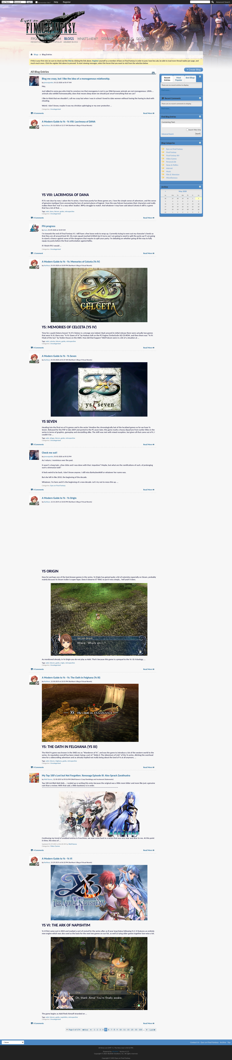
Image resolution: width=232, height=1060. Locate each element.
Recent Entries (38, 42)
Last (152, 1030)
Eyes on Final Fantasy (58, 486)
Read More (147, 113)
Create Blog (194, 69)
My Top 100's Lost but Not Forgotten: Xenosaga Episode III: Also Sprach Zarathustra (86, 775)
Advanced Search (223, 2)
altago (52, 438)
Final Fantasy (171, 152)
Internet (169, 168)
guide (62, 211)
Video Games (55, 846)
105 (140, 1029)
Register (67, 2)
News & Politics (172, 165)
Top (229, 1042)
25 (132, 1029)
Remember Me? (43, 3)
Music (168, 171)
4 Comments (39, 850)
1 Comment (38, 253)
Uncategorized (55, 109)
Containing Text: (181, 124)
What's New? (87, 38)
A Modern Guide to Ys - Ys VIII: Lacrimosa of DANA (68, 121)
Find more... (166, 90)
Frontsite (38, 38)
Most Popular (55, 42)
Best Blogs (190, 77)
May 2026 (183, 191)
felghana (59, 761)
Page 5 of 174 (74, 1029)
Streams (108, 38)
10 (120, 1029)
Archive (223, 1042)
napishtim (64, 1017)
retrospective (69, 211)
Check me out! (49, 452)
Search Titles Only (193, 130)
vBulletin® (115, 1051)
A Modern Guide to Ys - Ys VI (57, 858)
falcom (56, 211)
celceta (52, 341)
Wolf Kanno (72, 844)
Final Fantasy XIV (172, 155)
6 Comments (39, 113)
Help (56, 2)
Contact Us (194, 1042)
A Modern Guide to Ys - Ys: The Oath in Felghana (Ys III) (71, 677)
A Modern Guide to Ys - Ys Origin (59, 498)
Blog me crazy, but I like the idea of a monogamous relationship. (76, 78)
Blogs (69, 38)
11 (124, 1029)
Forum (55, 38)
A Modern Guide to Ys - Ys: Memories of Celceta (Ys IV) (71, 261)
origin (62, 663)
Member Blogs (70, 42)
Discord (142, 38)
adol (47, 211)
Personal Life (171, 162)
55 (136, 1029)
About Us (125, 38)
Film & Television (172, 174)
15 (128, 1029)
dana (51, 211)
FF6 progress (48, 226)
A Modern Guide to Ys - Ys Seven (59, 356)
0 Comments (39, 218)
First (85, 1030)
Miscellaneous (172, 178)
